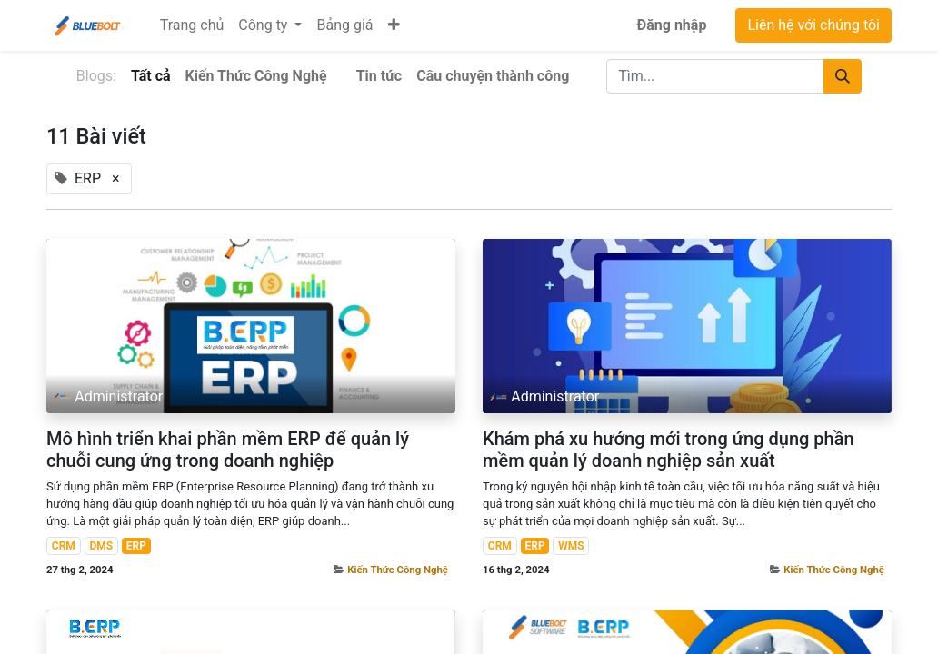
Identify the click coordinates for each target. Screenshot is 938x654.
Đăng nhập (672, 25)
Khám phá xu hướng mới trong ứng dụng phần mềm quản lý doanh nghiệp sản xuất (668, 449)
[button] (394, 25)
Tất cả (151, 75)
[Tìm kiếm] (842, 76)
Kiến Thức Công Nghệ (397, 569)
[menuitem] (192, 25)
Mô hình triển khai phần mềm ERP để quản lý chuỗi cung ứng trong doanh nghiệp (227, 449)
